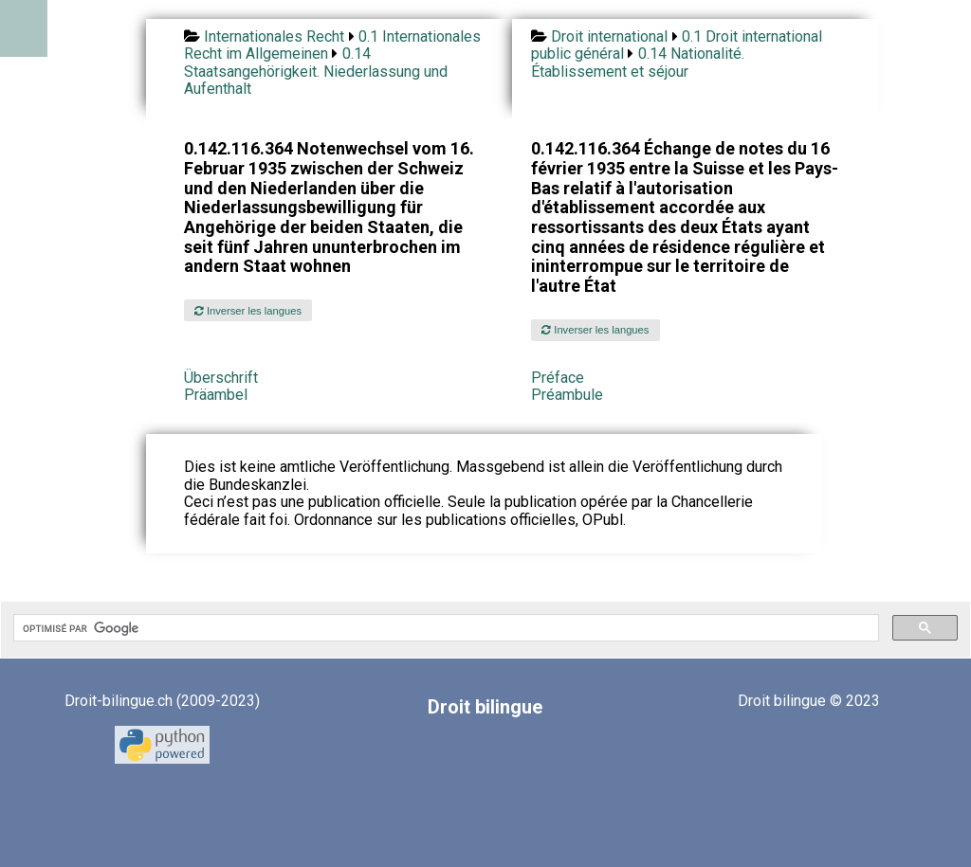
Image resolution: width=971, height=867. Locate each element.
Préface (557, 378)
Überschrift (221, 378)
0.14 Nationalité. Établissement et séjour (637, 62)
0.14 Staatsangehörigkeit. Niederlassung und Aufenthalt (316, 71)
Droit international (609, 36)
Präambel (215, 395)
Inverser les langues (248, 310)
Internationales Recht (274, 36)
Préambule (567, 395)
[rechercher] (444, 628)
